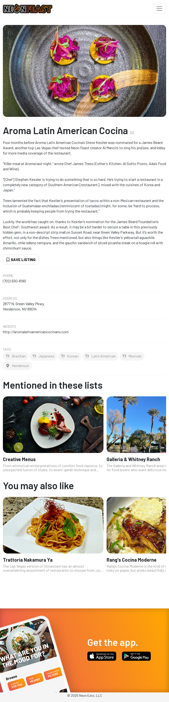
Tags (7, 349)
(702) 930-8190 (14, 281)
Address (10, 298)
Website (9, 326)
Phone (8, 275)
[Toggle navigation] (159, 8)
